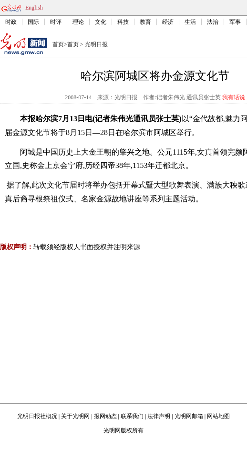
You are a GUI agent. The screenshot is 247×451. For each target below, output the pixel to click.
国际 (33, 22)
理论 (78, 22)
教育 (145, 22)
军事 (235, 22)
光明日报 (96, 44)
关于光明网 (75, 416)
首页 (58, 44)
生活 (190, 22)
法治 (212, 22)
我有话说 (233, 97)
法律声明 (158, 416)
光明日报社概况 (37, 416)
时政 (11, 22)
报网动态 (105, 416)
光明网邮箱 (189, 416)
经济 (168, 22)
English (34, 7)
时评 (56, 22)
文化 (100, 22)
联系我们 (132, 416)
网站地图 (218, 416)
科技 (123, 22)
